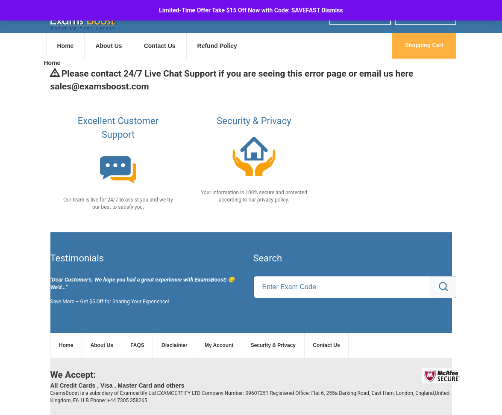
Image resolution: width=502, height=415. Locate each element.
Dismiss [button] (332, 10)
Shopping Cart (424, 45)
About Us (108, 45)
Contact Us (160, 45)
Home (65, 45)
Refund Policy (217, 45)
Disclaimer (174, 345)
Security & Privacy (273, 345)
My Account (219, 345)
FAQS (137, 345)
